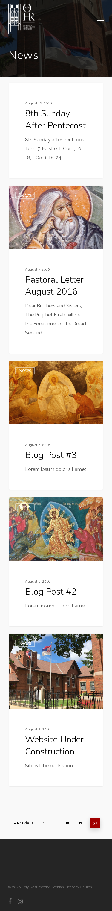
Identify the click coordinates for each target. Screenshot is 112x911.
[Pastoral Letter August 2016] (56, 270)
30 (67, 823)
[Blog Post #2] (56, 561)
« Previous (24, 823)
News (25, 92)
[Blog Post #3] (56, 425)
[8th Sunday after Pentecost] (56, 130)
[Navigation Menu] (100, 19)
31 (80, 823)
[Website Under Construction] (56, 710)
